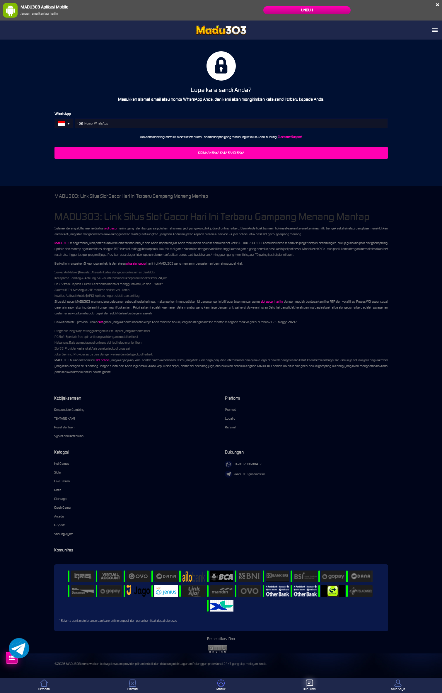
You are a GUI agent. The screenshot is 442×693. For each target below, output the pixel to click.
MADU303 (61, 243)
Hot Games (61, 464)
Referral (230, 427)
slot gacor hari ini (272, 301)
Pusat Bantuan (64, 427)
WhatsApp (62, 113)
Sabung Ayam (64, 534)
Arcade (59, 516)
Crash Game (62, 507)
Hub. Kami (309, 685)
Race (57, 490)
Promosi (230, 410)
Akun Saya (398, 685)
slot (100, 322)
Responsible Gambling (69, 410)
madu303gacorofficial (244, 474)
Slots (57, 472)
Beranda (44, 685)
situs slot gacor (136, 263)
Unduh (307, 10)
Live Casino (62, 481)
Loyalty (230, 418)
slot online (102, 360)
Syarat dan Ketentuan (68, 436)
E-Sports (59, 525)
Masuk (221, 685)
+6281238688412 (243, 464)
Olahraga (60, 499)
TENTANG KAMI (64, 418)
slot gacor (110, 228)
